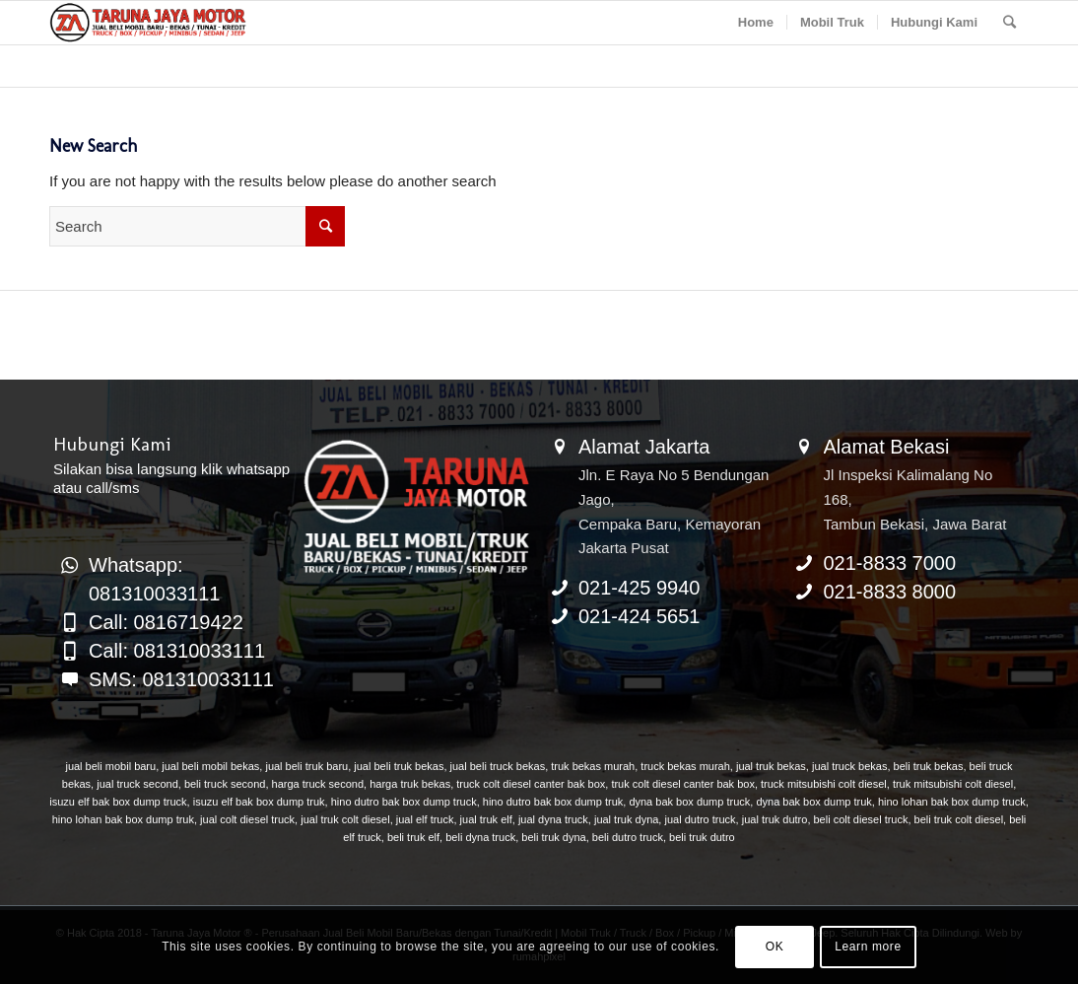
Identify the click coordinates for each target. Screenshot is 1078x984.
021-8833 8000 (890, 591)
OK (775, 946)
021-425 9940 (639, 587)
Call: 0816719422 (166, 622)
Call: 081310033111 (177, 651)
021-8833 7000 (890, 563)
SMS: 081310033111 (181, 679)
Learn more (868, 946)
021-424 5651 (639, 616)
